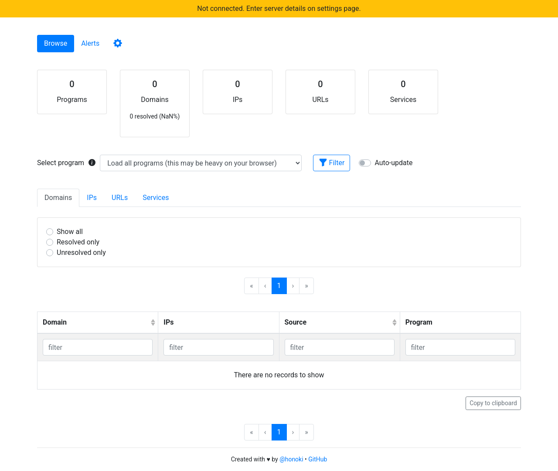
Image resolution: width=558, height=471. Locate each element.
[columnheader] (97, 323)
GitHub (317, 459)
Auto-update (393, 163)
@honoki (291, 459)
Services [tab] (156, 197)
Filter (332, 162)
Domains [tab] (58, 197)
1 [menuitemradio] (279, 285)
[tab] (117, 43)
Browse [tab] (55, 43)
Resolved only (78, 242)
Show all (70, 231)
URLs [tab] (120, 197)
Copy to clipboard (493, 403)
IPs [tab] (92, 197)
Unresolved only (81, 252)
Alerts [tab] (90, 43)
